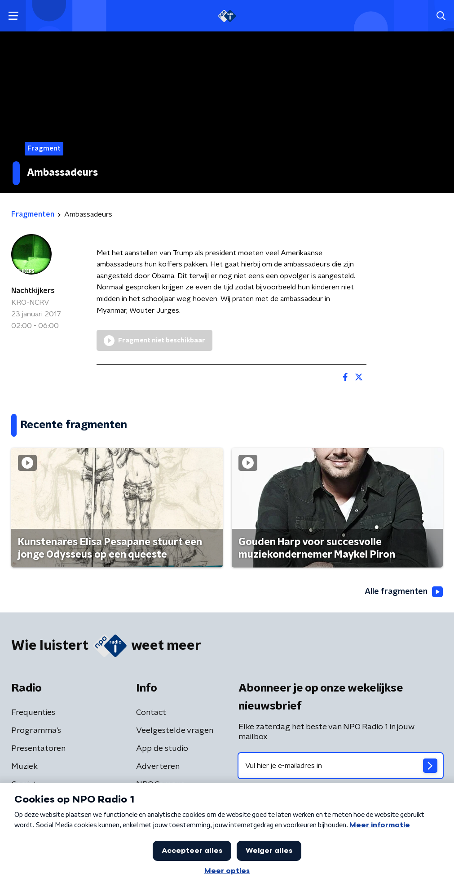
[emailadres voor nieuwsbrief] (340, 765)
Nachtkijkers (33, 290)
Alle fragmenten (404, 591)
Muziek (24, 767)
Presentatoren (38, 749)
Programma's (36, 731)
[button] (13, 16)
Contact (151, 713)
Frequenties (33, 713)
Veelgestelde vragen (174, 731)
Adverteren (158, 767)
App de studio (162, 749)
